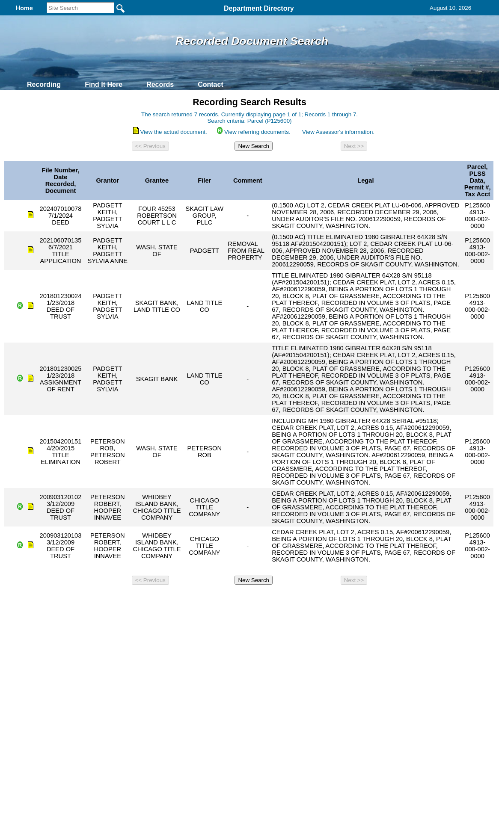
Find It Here (103, 84)
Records (160, 84)
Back (133, 599)
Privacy (246, 599)
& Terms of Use (277, 599)
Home (166, 599)
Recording (44, 84)
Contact (210, 84)
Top (107, 599)
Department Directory (259, 8)
